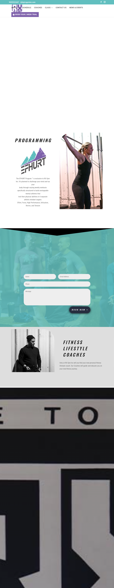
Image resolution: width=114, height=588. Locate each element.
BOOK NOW (78, 310)
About (14, 8)
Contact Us (61, 8)
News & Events (76, 8)
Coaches (38, 8)
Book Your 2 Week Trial (26, 15)
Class (48, 8)
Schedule (26, 8)
